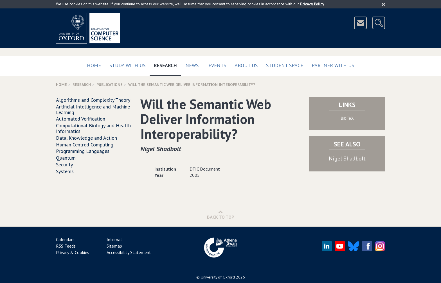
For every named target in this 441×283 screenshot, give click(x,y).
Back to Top (220, 214)
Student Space (284, 65)
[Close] (383, 4)
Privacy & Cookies (72, 252)
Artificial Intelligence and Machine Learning (93, 109)
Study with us (127, 65)
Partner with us (333, 65)
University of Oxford (218, 277)
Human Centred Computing (84, 144)
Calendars (65, 239)
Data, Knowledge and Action (86, 138)
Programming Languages (82, 151)
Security (64, 164)
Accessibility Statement (129, 252)
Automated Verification (80, 119)
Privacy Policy (312, 3)
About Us (246, 65)
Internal (114, 239)
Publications (109, 84)
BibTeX (347, 118)
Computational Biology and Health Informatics (93, 128)
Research (167, 64)
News (192, 65)
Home (94, 65)
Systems (65, 171)
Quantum (66, 158)
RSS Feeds (66, 246)
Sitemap (114, 246)
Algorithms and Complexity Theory (93, 100)
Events (217, 65)
